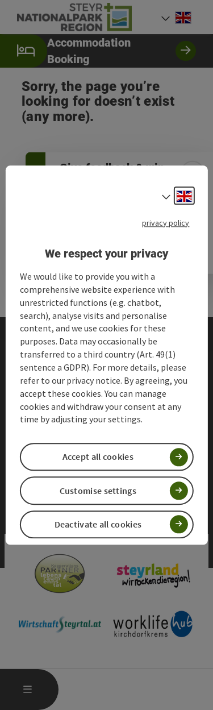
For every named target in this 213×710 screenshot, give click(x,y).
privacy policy (165, 223)
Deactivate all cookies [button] (98, 524)
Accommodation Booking (98, 51)
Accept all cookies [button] (97, 457)
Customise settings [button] (98, 490)
